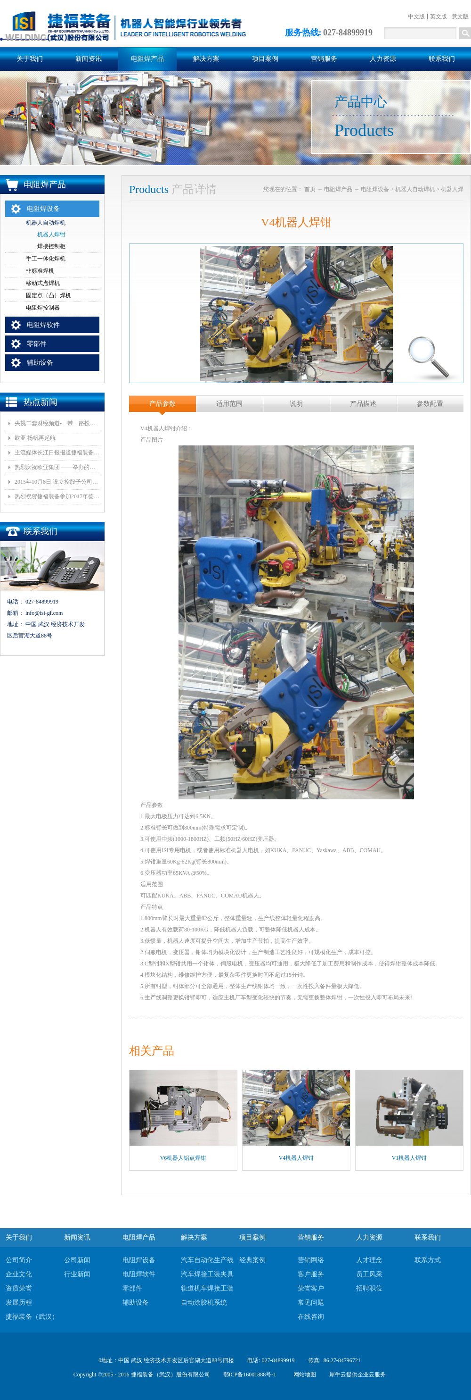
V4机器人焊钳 (296, 1158)
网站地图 (303, 1374)
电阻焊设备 (375, 189)
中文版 (416, 16)
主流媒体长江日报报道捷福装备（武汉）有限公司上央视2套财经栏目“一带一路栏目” (57, 452)
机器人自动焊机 (415, 189)
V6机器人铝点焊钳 (183, 1158)
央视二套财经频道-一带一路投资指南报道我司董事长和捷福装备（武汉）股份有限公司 (57, 423)
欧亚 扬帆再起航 (35, 438)
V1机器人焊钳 (409, 1158)
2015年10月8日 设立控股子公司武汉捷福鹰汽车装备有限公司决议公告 (57, 481)
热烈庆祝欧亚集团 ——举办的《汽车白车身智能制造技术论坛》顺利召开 (57, 467)
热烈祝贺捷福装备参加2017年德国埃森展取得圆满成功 (57, 496)
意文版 (460, 16)
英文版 (438, 16)
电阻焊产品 (338, 189)
